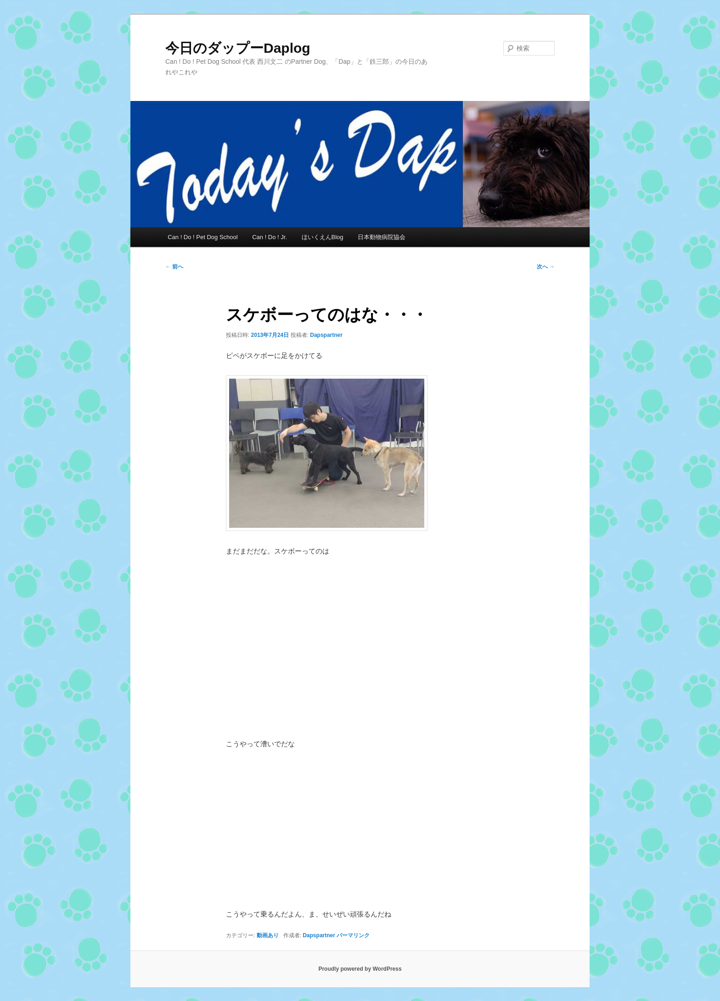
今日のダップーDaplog (237, 48)
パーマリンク (353, 935)
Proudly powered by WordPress (359, 969)
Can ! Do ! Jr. (269, 237)
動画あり (268, 935)
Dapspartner (326, 335)
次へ (546, 266)
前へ (174, 266)
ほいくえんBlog (322, 237)
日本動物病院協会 (381, 237)
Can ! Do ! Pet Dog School (202, 237)
